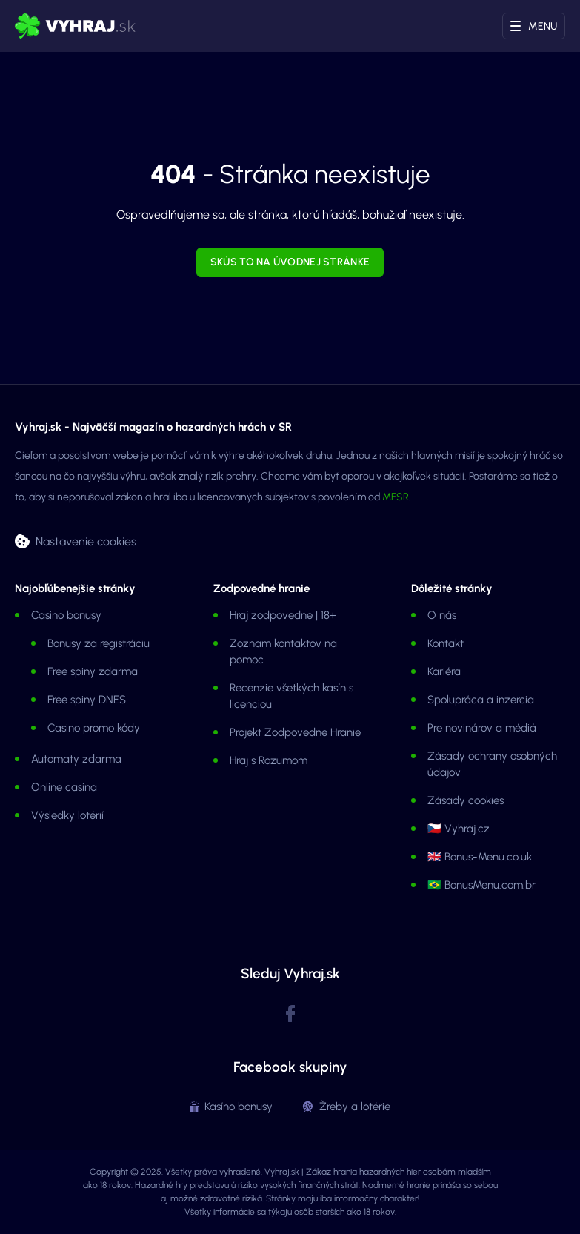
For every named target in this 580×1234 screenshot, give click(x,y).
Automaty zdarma (76, 759)
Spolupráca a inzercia (480, 699)
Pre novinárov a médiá (481, 727)
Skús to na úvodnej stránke (290, 262)
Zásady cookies (465, 800)
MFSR (395, 497)
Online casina (64, 787)
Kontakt (445, 643)
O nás (441, 615)
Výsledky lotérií (67, 815)
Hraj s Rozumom (268, 760)
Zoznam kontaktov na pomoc (283, 651)
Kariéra (444, 671)
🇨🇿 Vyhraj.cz (458, 828)
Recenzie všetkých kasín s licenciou (291, 696)
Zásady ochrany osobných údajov (492, 764)
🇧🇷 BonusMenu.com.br (481, 885)
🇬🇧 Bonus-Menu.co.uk (479, 856)
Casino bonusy (66, 615)
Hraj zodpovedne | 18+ (283, 615)
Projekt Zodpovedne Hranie (295, 732)
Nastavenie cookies (86, 541)
